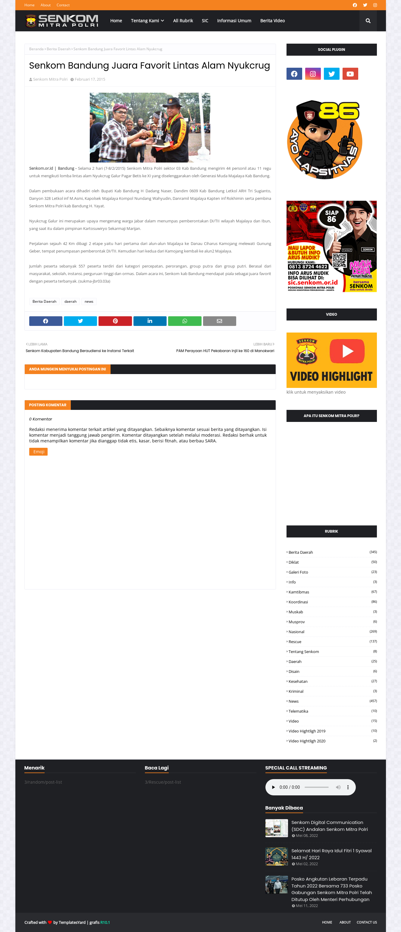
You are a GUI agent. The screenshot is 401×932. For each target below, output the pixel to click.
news (89, 301)
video (333, 721)
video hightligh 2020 (333, 741)
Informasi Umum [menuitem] (234, 20)
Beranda (36, 48)
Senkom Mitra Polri (50, 79)
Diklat (333, 562)
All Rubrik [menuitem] (183, 20)
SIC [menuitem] (205, 20)
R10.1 (105, 922)
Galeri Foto (333, 572)
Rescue (333, 641)
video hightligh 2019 (333, 731)
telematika (333, 711)
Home (29, 5)
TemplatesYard (72, 922)
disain (333, 671)
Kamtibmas (333, 592)
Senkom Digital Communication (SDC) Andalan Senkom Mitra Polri (330, 825)
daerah (70, 301)
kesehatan (333, 681)
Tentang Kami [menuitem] (145, 20)
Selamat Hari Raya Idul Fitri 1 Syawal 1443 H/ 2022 (332, 854)
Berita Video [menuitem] (272, 20)
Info (333, 582)
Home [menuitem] (116, 20)
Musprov (333, 621)
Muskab (333, 612)
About (46, 5)
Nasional (333, 631)
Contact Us (367, 922)
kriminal (333, 691)
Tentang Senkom (333, 651)
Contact (63, 5)
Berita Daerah (58, 48)
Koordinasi (333, 602)
